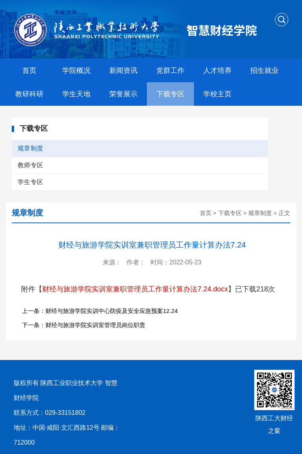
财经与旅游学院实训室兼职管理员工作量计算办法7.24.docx (135, 289)
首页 (29, 70)
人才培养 (217, 70)
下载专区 (170, 94)
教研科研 (29, 94)
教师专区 (30, 165)
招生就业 (264, 70)
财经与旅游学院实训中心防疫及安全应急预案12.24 (111, 310)
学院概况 (76, 70)
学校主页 (217, 94)
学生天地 (76, 94)
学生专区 (30, 182)
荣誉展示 (123, 94)
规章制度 (30, 148)
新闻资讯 (123, 70)
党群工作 (170, 70)
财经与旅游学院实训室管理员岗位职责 (95, 325)
